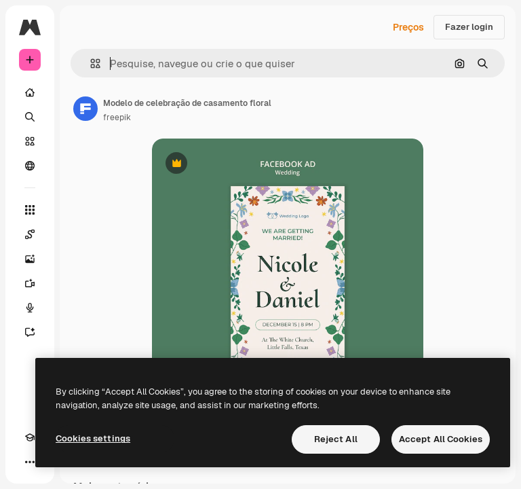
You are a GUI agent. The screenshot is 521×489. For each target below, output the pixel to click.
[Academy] (30, 437)
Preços (408, 27)
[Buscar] (30, 117)
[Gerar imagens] (30, 259)
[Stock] (30, 141)
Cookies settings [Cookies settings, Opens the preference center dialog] (93, 438)
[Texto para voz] (30, 308)
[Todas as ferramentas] (30, 210)
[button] (90, 63)
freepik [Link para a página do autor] (117, 117)
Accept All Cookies (440, 439)
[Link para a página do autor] (85, 108)
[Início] (30, 92)
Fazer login (469, 27)
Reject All (336, 439)
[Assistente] (30, 332)
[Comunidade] (30, 166)
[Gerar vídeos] (30, 283)
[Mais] (30, 462)
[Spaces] (30, 234)
